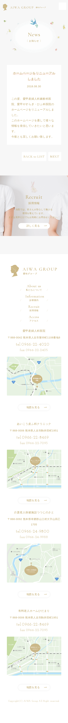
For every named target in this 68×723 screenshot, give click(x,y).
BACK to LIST (34, 156)
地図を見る (33, 407)
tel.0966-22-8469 (32, 438)
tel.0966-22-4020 (32, 345)
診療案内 (34, 298)
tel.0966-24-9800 (32, 532)
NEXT (54, 156)
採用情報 (34, 308)
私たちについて (34, 287)
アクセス (34, 318)
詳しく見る (33, 225)
